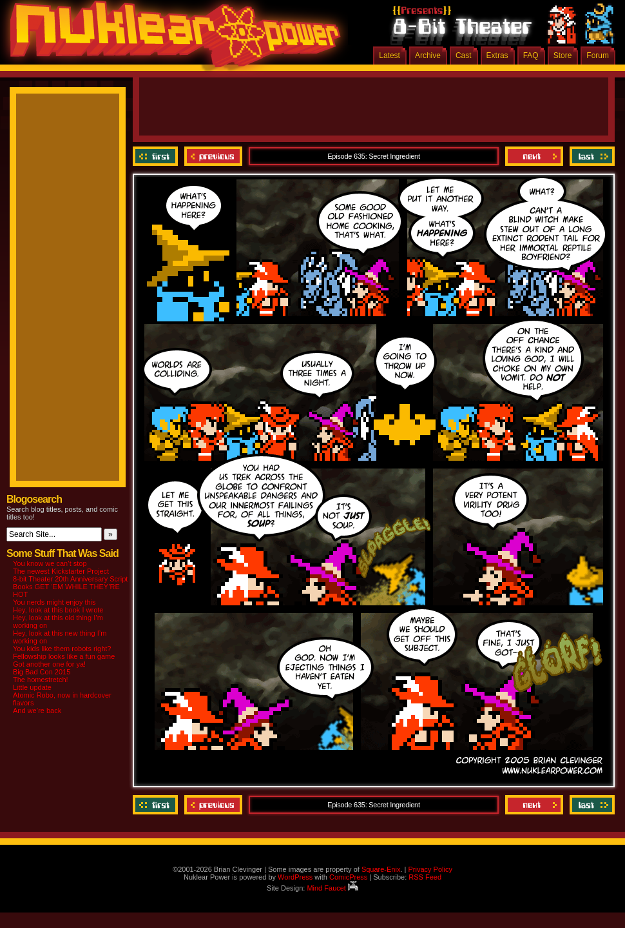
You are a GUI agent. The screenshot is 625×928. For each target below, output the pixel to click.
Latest (389, 55)
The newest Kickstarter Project (61, 571)
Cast (464, 55)
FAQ (531, 55)
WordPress (295, 877)
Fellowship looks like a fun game (64, 656)
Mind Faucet (332, 888)
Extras (497, 55)
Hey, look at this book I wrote (58, 610)
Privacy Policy (430, 869)
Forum (597, 55)
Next (534, 156)
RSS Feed (425, 877)
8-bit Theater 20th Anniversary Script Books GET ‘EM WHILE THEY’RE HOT (70, 586)
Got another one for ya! (49, 664)
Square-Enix (381, 869)
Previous (213, 156)
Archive (428, 55)
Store (562, 55)
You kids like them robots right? (62, 648)
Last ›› (590, 156)
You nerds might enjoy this (54, 602)
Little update (32, 687)
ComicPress (348, 877)
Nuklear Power (170, 38)
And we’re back (37, 710)
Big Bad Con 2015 (41, 672)
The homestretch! (40, 679)
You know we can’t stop (50, 563)
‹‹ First (157, 156)
